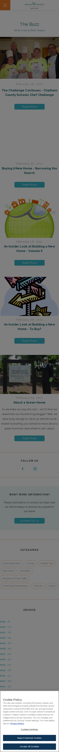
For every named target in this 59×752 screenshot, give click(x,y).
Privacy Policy (17, 726)
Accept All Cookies (29, 749)
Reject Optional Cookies (29, 740)
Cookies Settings (29, 732)
